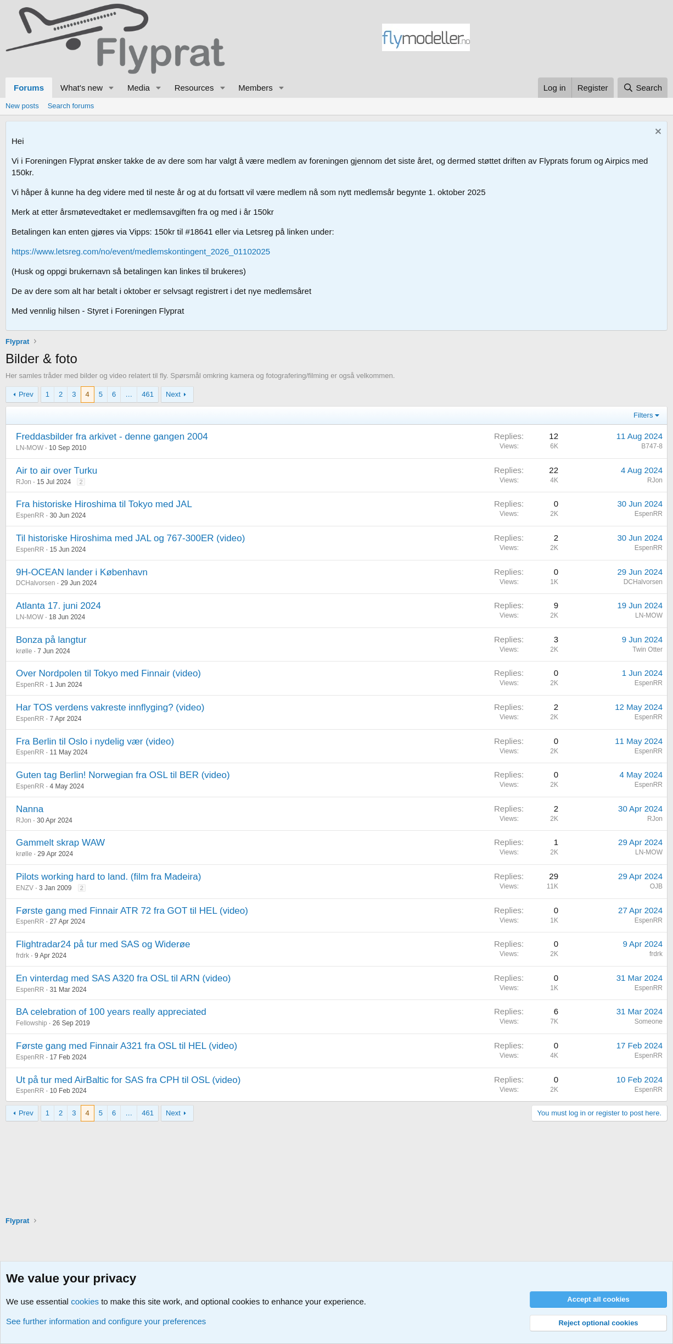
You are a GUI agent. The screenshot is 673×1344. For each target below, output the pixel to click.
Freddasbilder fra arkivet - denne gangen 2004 (112, 436)
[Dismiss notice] (656, 132)
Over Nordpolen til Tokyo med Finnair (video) (108, 673)
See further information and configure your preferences (106, 1321)
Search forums (71, 106)
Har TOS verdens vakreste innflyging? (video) (110, 707)
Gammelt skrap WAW (60, 842)
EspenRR (30, 515)
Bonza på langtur (51, 640)
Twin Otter (647, 649)
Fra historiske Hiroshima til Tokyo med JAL (104, 504)
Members (255, 87)
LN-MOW (29, 448)
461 (148, 394)
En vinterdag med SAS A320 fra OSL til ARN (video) (123, 978)
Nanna (29, 809)
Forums (29, 87)
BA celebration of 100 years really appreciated (111, 1012)
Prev (26, 394)
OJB (656, 886)
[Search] (643, 87)
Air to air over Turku (56, 470)
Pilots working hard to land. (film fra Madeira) (108, 876)
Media (138, 87)
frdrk (22, 955)
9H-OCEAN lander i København (82, 572)
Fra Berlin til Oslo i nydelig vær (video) (95, 741)
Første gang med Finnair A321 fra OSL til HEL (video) (126, 1046)
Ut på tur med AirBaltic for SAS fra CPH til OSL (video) (128, 1080)
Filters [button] (643, 415)
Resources (194, 87)
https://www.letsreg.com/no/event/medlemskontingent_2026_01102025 (141, 251)
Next (173, 394)
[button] (111, 87)
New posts (22, 106)
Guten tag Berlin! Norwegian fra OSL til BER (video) (123, 775)
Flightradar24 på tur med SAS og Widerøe (103, 944)
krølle (24, 651)
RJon (23, 482)
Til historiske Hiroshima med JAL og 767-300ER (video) (130, 538)
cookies (85, 1301)
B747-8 (652, 446)
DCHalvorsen (35, 583)
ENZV (24, 888)
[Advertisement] (569, 39)
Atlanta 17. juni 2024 (58, 606)
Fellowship (31, 1023)
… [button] (128, 394)
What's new (81, 87)
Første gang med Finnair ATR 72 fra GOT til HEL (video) (132, 911)
